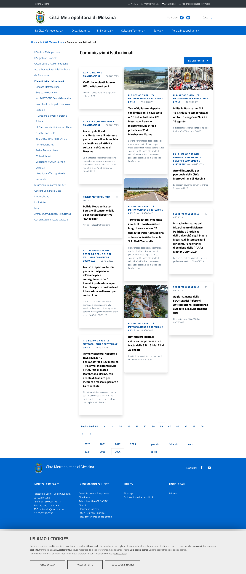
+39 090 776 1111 (53, 503)
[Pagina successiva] (82, 435)
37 (145, 428)
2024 (87, 453)
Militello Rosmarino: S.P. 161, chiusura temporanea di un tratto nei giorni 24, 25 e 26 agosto (191, 115)
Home (34, 42)
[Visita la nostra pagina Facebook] (174, 17)
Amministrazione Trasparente (94, 495)
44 (202, 428)
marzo (190, 445)
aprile (154, 453)
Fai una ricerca (196, 60)
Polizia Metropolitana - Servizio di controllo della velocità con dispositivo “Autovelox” (98, 213)
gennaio (155, 445)
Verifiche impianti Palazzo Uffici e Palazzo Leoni (99, 84)
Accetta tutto (85, 564)
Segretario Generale (186, 214)
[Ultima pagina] (90, 435)
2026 (118, 453)
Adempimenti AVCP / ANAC (93, 502)
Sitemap (128, 495)
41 (177, 428)
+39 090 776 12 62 (48, 507)
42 (185, 428)
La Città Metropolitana (52, 42)
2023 (133, 445)
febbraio (173, 445)
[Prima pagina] (104, 428)
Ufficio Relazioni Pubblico (91, 514)
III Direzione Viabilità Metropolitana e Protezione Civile (100, 345)
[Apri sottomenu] (49, 30)
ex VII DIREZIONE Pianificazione (92, 74)
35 (128, 428)
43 (194, 428)
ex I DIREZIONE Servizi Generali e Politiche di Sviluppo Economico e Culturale (97, 256)
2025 (102, 453)
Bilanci (82, 506)
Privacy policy (120, 553)
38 (153, 428)
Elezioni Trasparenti (89, 510)
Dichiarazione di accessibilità (138, 499)
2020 (87, 445)
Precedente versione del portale (95, 518)
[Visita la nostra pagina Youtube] (180, 17)
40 (169, 428)
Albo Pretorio (85, 499)
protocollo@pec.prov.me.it (52, 511)
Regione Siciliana (41, 3)
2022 (118, 445)
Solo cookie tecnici (123, 564)
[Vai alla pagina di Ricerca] (208, 17)
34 (120, 428)
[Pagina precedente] (112, 428)
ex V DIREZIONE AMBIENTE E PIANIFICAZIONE (99, 123)
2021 (102, 445)
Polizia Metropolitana (96, 197)
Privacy (173, 495)
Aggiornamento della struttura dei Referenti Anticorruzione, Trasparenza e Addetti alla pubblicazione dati (190, 305)
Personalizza (47, 564)
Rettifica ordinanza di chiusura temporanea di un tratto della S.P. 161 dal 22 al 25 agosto (146, 344)
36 (137, 428)
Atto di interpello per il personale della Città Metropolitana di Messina (189, 175)
